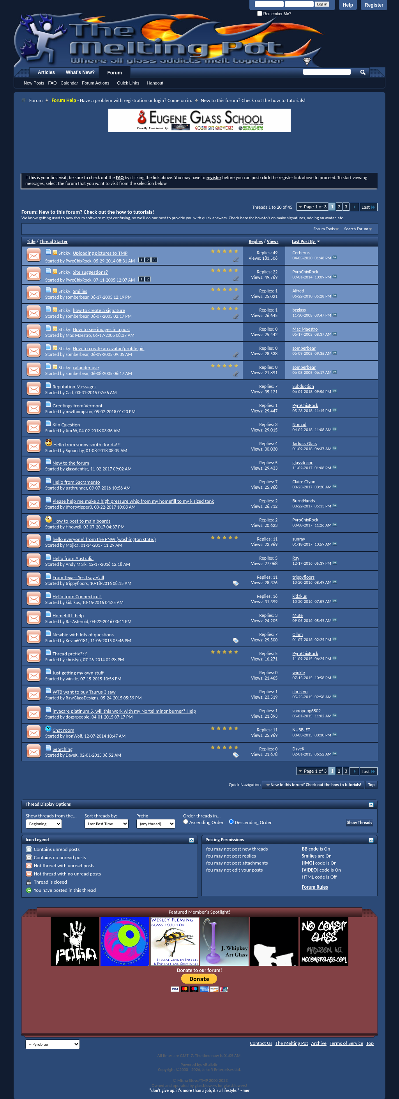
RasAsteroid (77, 621)
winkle (72, 679)
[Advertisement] (199, 153)
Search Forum (356, 228)
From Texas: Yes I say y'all (78, 577)
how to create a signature (99, 310)
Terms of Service (346, 1043)
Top (371, 784)
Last (369, 207)
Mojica (72, 545)
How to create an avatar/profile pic (109, 348)
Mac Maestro (78, 335)
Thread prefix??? (70, 654)
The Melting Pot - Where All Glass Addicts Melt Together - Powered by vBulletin (169, 40)
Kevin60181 (77, 640)
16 (275, 596)
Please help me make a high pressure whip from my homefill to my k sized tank (133, 501)
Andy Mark (76, 564)
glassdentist (77, 469)
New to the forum (71, 463)
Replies (256, 241)
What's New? (80, 72)
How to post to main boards (82, 521)
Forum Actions (95, 83)
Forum (115, 73)
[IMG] (308, 863)
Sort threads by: (101, 816)
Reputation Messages (75, 386)
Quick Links (128, 83)
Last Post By (306, 241)
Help (348, 5)
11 (275, 539)
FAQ (52, 83)
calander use (86, 367)
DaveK (72, 755)
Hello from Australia (73, 558)
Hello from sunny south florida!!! (87, 444)
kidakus (73, 602)
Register (374, 5)
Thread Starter (54, 241)
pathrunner (76, 488)
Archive (319, 1043)
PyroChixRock (79, 261)
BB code (310, 849)
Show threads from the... (51, 816)
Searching (62, 749)
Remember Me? (274, 14)
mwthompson (79, 411)
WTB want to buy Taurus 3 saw (84, 692)
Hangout (155, 83)
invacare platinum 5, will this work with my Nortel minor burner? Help (124, 711)
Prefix (142, 816)
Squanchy (75, 450)
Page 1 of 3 (315, 207)
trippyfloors (77, 583)
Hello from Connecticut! (77, 596)
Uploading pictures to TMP (100, 253)
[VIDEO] (310, 870)
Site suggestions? (90, 272)
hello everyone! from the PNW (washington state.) (104, 539)
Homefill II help (68, 615)
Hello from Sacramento (76, 482)
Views (273, 241)
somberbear (77, 297)
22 (275, 272)
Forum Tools (324, 228)
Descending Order (250, 822)
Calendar (69, 83)
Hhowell (73, 527)
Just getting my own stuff (78, 673)
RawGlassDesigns (82, 698)
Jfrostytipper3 (79, 507)
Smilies (80, 291)
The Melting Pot (291, 1043)
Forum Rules (315, 887)
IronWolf (74, 736)
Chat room (63, 730)
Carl (69, 392)
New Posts (34, 83)
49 (275, 252)
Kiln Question (66, 425)
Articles (46, 72)
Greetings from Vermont (77, 406)
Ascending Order (203, 822)
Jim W (71, 430)
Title (31, 241)
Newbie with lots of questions (83, 635)
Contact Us (261, 1043)
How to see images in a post (101, 329)
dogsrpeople (78, 717)
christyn (73, 659)
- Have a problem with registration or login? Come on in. (121, 100)
